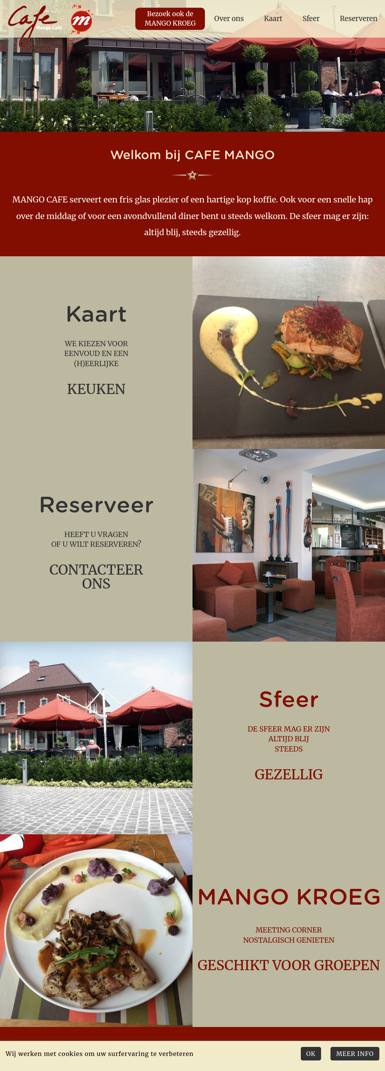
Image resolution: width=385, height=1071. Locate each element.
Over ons (229, 18)
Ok (311, 1053)
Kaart (273, 18)
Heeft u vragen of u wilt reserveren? (96, 545)
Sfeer (311, 18)
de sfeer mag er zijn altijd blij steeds (288, 737)
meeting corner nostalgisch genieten (288, 930)
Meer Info (355, 1053)
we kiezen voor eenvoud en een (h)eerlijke (96, 352)
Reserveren (358, 18)
